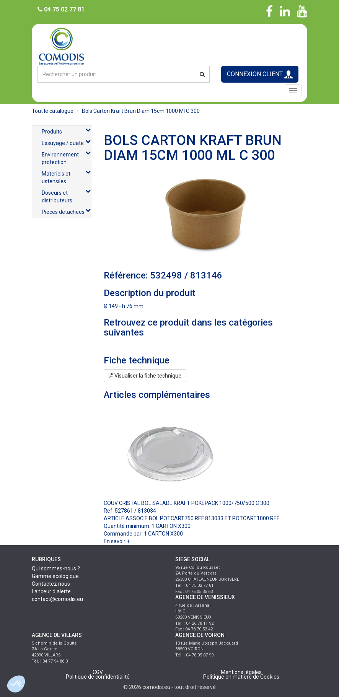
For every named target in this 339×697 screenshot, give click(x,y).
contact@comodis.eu (57, 599)
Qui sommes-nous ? (56, 568)
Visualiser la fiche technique (145, 376)
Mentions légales (241, 672)
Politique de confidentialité (98, 677)
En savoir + (117, 541)
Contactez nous (51, 584)
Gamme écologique (55, 576)
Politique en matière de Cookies (241, 677)
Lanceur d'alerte (51, 591)
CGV (98, 672)
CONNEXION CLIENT (260, 74)
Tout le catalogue (52, 111)
